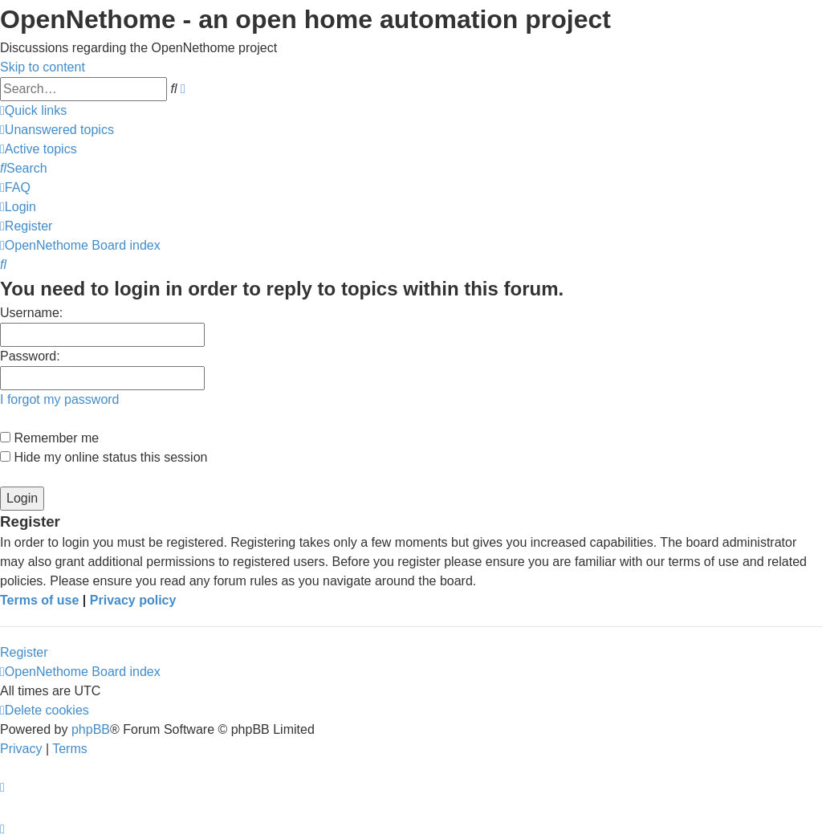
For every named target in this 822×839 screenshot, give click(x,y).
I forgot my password (60, 399)
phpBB (90, 729)
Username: (31, 313)
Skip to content (42, 67)
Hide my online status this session (103, 457)
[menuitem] (57, 129)
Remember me (49, 438)
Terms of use (39, 600)
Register (24, 652)
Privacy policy (133, 600)
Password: (30, 356)
